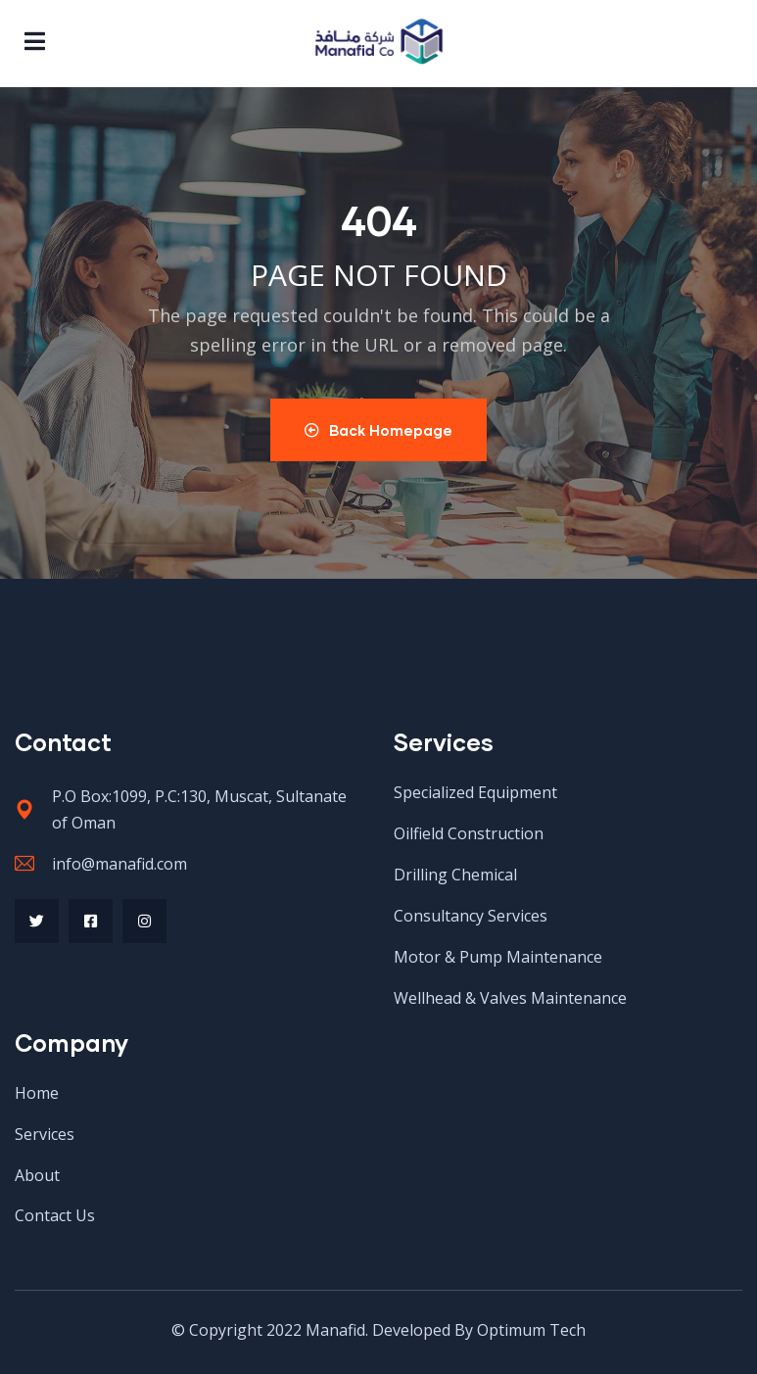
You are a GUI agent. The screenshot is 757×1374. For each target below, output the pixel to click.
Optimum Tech (531, 1330)
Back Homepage (378, 430)
